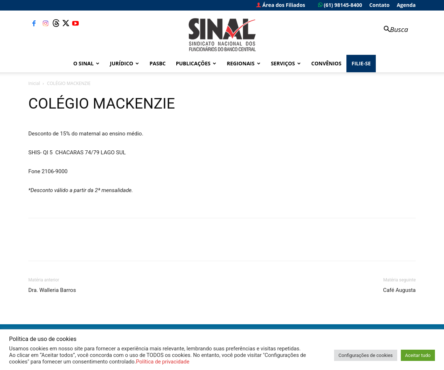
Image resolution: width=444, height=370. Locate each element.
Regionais (243, 63)
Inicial (34, 83)
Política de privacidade (162, 361)
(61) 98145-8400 (340, 4)
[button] (392, 30)
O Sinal (86, 63)
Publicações (196, 63)
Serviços (286, 63)
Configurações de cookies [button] (365, 355)
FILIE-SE (361, 63)
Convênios (326, 63)
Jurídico (124, 63)
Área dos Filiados (280, 4)
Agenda (406, 4)
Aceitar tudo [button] (418, 355)
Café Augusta (399, 290)
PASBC (157, 63)
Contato (379, 4)
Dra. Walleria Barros (52, 290)
